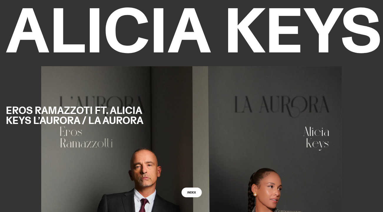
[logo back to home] (193, 30)
